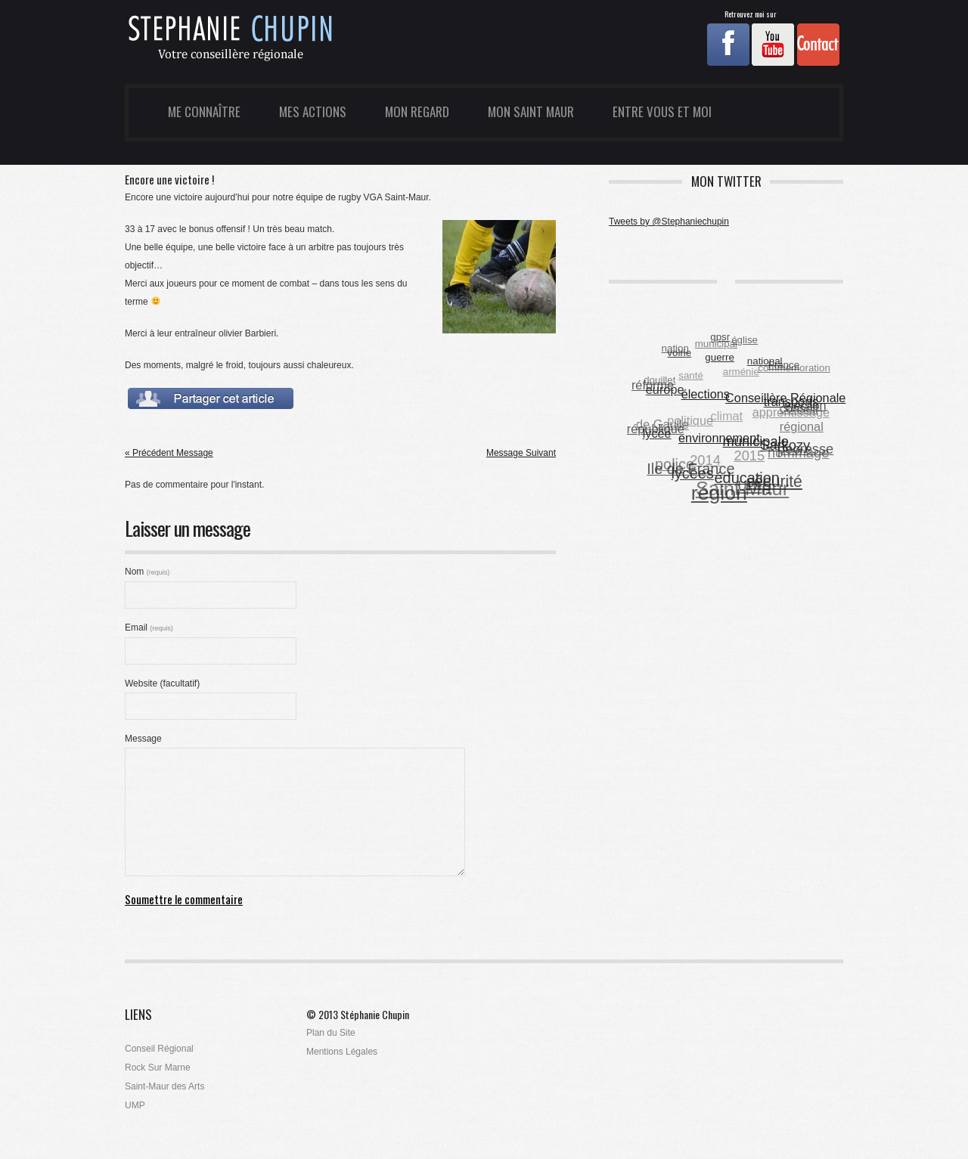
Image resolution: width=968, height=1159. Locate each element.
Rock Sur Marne (158, 1067)
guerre (720, 356)
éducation (747, 477)
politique (690, 420)
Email (149, 627)
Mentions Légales (341, 1051)
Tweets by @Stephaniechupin (669, 221)
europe (665, 389)
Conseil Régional (159, 1048)
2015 (749, 456)
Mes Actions (312, 111)
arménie (740, 372)
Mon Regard (417, 111)
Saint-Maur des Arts (164, 1086)
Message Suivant (521, 453)
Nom (147, 571)
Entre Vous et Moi (662, 111)
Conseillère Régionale (786, 397)
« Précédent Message (169, 453)
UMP (135, 1105)
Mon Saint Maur (531, 111)
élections (705, 393)
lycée (657, 433)
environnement (720, 438)
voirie (680, 352)
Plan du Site (330, 1032)
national (765, 361)
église (744, 340)
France (783, 364)
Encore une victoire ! (169, 179)
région (719, 493)
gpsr (720, 336)
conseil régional (802, 418)
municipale (756, 441)
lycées (693, 473)
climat (726, 416)
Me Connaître (204, 111)
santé (690, 376)
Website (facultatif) (162, 683)
